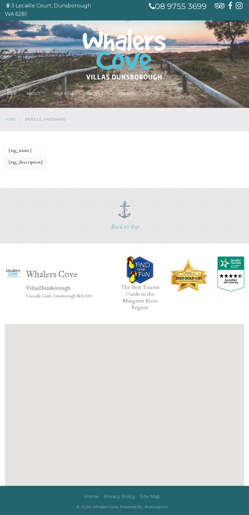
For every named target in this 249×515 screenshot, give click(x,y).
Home (11, 92)
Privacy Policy (119, 496)
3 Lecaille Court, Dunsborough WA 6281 (48, 10)
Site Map (150, 496)
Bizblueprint (156, 506)
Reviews (126, 92)
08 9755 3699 (178, 6)
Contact (152, 92)
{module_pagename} (45, 119)
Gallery (94, 92)
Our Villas (65, 92)
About (33, 92)
